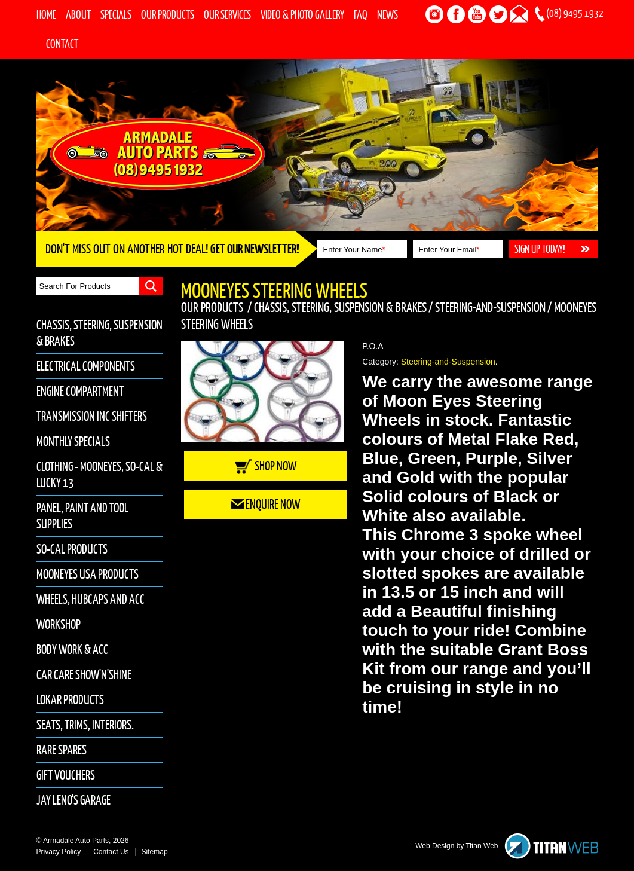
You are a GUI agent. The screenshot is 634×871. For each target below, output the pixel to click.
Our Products (167, 14)
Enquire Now (265, 504)
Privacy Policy (58, 852)
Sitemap (155, 852)
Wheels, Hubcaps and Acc (90, 599)
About (78, 14)
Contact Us (110, 852)
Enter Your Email (449, 249)
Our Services (227, 14)
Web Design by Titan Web (456, 846)
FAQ (360, 14)
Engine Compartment (80, 391)
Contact (62, 43)
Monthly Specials (73, 441)
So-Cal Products (72, 549)
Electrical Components (85, 366)
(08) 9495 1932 (575, 13)
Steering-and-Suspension (490, 307)
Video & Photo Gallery (302, 14)
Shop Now (265, 466)
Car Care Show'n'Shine (83, 675)
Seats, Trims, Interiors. (85, 725)
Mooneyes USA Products (87, 574)
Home (46, 14)
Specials (115, 14)
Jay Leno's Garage (73, 800)
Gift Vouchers (65, 775)
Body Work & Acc (72, 649)
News (387, 14)
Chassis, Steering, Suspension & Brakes (340, 307)
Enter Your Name (354, 249)
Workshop (58, 624)
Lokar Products (70, 700)
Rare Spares (61, 750)
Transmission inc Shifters (91, 416)
